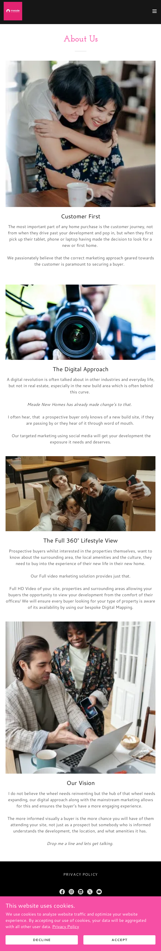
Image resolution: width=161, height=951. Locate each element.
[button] (154, 11)
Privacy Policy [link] (80, 874)
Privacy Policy (65, 926)
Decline (42, 940)
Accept (119, 940)
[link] (13, 11)
